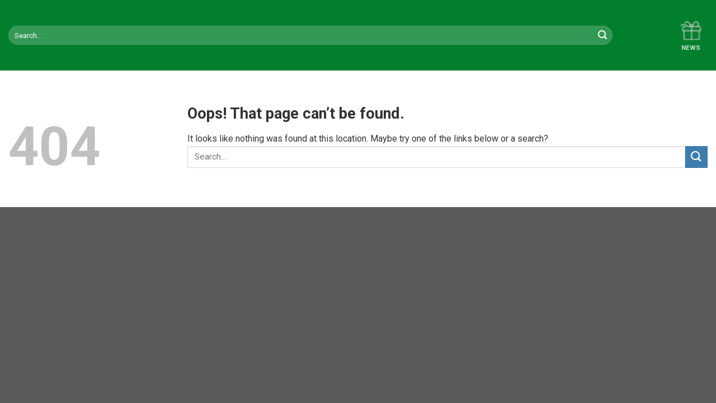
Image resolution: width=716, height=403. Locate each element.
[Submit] (696, 157)
